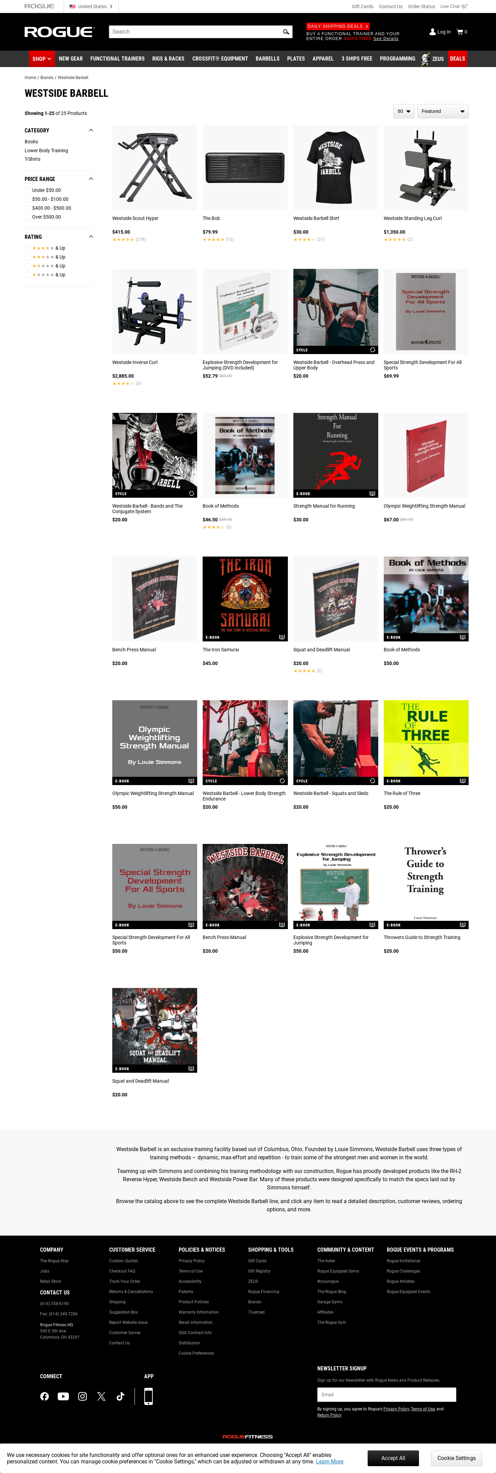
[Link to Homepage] (60, 32)
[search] (201, 31)
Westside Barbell (73, 77)
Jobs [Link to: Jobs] (44, 1271)
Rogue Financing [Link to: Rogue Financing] (263, 1291)
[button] (286, 31)
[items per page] (404, 111)
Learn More (329, 1461)
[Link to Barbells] (268, 59)
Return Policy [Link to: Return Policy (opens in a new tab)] (329, 1415)
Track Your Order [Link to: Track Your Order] (124, 1281)
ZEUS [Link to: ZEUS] (253, 1281)
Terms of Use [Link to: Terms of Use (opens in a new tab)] (423, 1409)
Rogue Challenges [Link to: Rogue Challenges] (403, 1271)
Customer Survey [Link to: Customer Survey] (125, 1332)
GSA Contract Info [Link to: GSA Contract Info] (195, 1332)
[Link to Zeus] (433, 59)
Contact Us (391, 6)
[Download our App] (148, 1396)
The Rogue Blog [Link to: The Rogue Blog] (331, 1291)
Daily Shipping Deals (338, 26)
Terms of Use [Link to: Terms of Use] (191, 1271)
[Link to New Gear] (71, 59)
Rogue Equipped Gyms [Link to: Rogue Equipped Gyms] (338, 1271)
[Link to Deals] (457, 59)
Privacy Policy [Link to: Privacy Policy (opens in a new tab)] (396, 1409)
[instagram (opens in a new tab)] (82, 1396)
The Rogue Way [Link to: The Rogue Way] (54, 1261)
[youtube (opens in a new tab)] (63, 1396)
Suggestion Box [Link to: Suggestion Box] (123, 1312)
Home (30, 77)
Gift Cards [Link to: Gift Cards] (257, 1261)
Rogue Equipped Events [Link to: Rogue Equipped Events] (408, 1291)
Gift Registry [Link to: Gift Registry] (259, 1271)
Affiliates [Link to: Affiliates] (325, 1312)
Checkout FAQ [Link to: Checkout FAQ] (122, 1271)
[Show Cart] (461, 32)
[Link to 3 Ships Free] (357, 59)
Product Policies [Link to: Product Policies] (194, 1302)
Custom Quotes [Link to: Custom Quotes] (123, 1261)
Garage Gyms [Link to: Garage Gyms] (329, 1302)
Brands (46, 77)
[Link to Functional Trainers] (117, 59)
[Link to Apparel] (323, 59)
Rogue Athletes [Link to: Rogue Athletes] (401, 1281)
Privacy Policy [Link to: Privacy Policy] (192, 1261)
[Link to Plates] (296, 59)
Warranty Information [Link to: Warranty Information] (199, 1312)
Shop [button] (39, 59)
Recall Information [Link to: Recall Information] (196, 1322)
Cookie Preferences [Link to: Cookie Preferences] (196, 1353)
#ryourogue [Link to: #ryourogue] (328, 1281)
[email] (386, 1394)
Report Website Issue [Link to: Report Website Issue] (128, 1322)
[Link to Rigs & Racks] (168, 59)
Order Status (421, 6)
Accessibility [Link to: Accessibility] (190, 1281)
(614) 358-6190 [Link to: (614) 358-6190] (54, 1303)
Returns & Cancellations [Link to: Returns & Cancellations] (131, 1291)
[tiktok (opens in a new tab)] (120, 1396)
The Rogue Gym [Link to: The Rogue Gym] (331, 1322)
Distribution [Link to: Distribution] (189, 1343)
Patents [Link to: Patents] (186, 1291)
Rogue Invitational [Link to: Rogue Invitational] (403, 1261)
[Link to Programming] (397, 59)
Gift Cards (362, 6)
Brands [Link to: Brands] (254, 1302)
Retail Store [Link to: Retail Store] (50, 1281)
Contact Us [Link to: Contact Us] (119, 1343)
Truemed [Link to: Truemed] (256, 1312)
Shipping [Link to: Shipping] (117, 1302)
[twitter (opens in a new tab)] (101, 1396)
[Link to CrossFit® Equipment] (220, 59)
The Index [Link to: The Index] (326, 1261)
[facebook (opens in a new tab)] (44, 1396)
